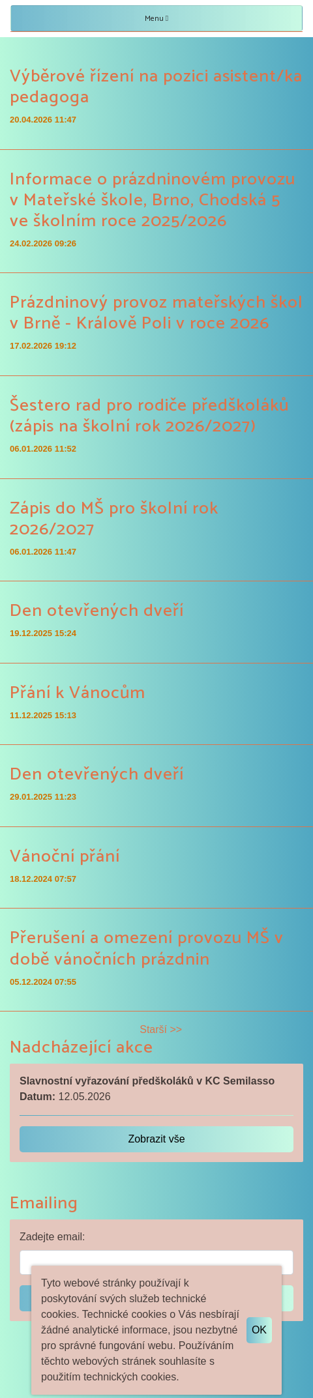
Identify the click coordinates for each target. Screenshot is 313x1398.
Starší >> (161, 1029)
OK (259, 1329)
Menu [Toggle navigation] (156, 18)
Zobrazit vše (156, 1138)
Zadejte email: (52, 1236)
